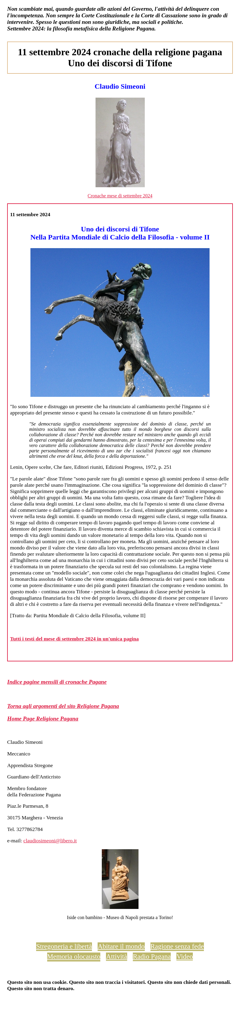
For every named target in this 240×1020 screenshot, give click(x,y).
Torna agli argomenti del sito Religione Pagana (63, 706)
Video (184, 956)
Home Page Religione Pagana (42, 718)
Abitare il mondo (121, 946)
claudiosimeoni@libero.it (50, 841)
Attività (116, 956)
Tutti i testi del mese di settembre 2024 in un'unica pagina (74, 639)
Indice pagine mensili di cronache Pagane (57, 682)
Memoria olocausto (73, 956)
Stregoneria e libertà (64, 946)
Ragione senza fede (177, 946)
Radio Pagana (152, 956)
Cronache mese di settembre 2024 (120, 195)
